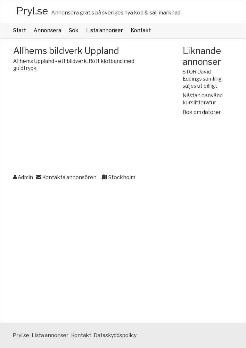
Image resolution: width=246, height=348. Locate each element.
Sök (73, 30)
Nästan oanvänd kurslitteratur (203, 99)
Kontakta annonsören (66, 177)
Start (19, 30)
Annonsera (47, 30)
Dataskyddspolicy (115, 335)
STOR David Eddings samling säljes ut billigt (202, 79)
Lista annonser (104, 30)
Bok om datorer (202, 112)
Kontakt (141, 30)
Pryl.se (32, 10)
